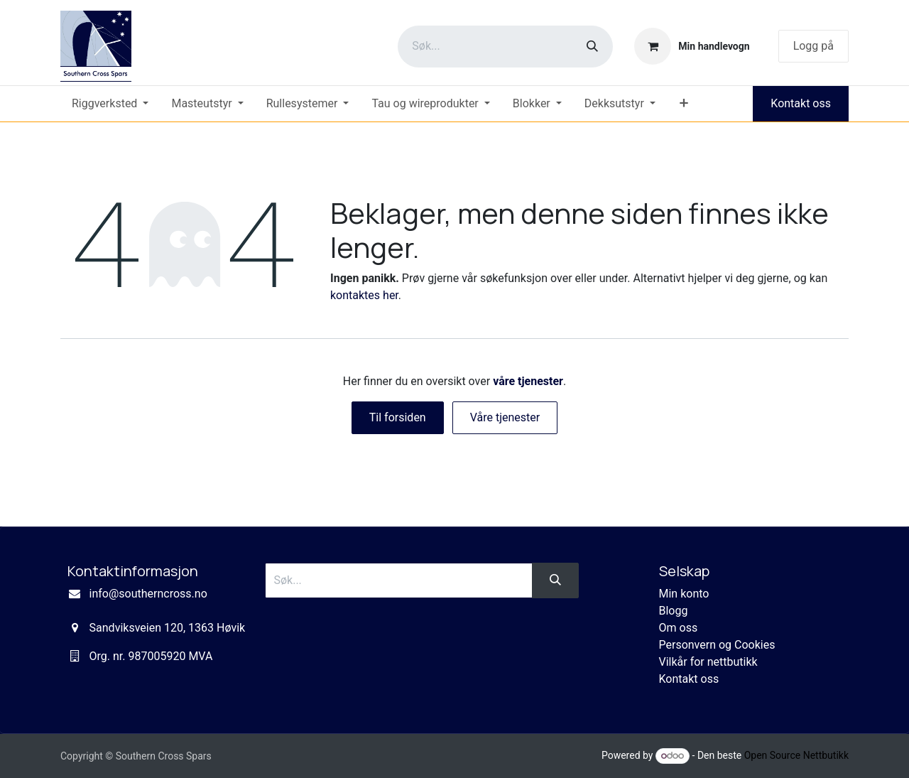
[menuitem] (110, 104)
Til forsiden (397, 417)
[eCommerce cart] (691, 46)
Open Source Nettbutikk (796, 755)
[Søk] (592, 46)
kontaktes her (364, 295)
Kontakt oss (801, 103)
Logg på (813, 46)
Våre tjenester (505, 417)
